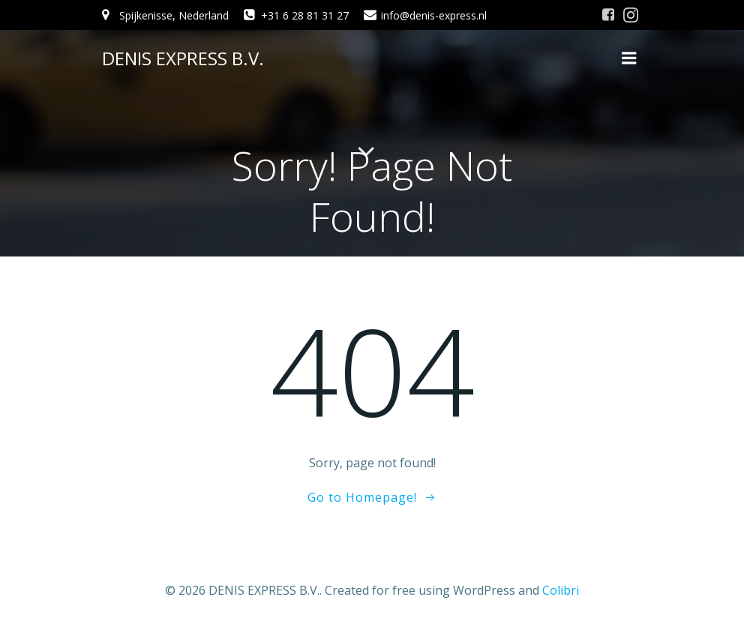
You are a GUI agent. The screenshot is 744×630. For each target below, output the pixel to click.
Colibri (560, 590)
